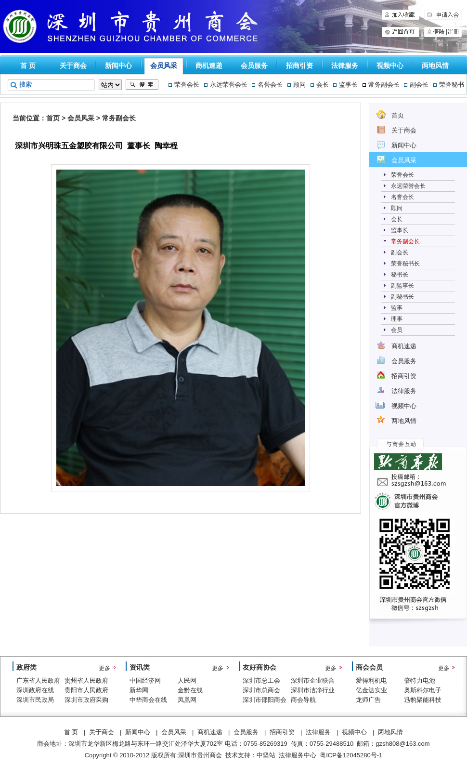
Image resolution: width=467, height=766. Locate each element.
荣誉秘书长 (405, 263)
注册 (454, 32)
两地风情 (435, 65)
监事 (396, 307)
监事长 (348, 84)
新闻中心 (118, 65)
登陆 (435, 32)
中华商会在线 (148, 699)
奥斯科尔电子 (422, 690)
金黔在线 (190, 690)
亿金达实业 (371, 690)
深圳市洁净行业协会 (313, 691)
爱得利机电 (371, 680)
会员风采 (163, 65)
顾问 (299, 84)
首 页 (28, 65)
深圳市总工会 (261, 680)
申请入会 (443, 15)
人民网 (187, 680)
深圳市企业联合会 (313, 681)
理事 (396, 319)
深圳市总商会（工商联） (261, 691)
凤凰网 (187, 699)
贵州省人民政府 (86, 680)
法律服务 (344, 65)
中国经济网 (145, 680)
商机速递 (208, 65)
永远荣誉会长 (228, 84)
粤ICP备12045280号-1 (351, 755)
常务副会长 (384, 84)
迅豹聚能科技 (422, 699)
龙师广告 (368, 699)
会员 (396, 330)
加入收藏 (400, 15)
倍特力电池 (419, 680)
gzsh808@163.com (402, 743)
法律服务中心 (297, 755)
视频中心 (389, 65)
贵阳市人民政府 (86, 690)
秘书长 (399, 274)
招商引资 (299, 65)
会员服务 (254, 65)
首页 (53, 118)
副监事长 (402, 285)
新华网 (139, 690)
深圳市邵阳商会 (264, 699)
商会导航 (303, 699)
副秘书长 (402, 296)
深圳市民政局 (35, 699)
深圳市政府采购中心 (86, 700)
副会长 (419, 84)
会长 (322, 84)
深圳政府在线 (35, 690)
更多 (104, 668)
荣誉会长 (186, 84)
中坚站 (266, 755)
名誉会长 (270, 84)
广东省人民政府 (38, 680)
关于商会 (73, 65)
